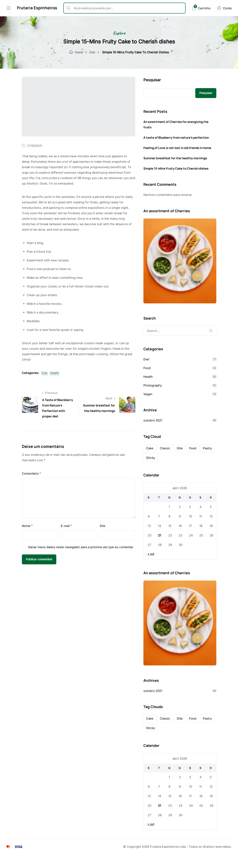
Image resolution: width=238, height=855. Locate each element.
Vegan (147, 394)
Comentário (31, 473)
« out (151, 553)
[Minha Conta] (224, 8)
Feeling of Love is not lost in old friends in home (177, 148)
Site (102, 526)
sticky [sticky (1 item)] (150, 458)
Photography (152, 385)
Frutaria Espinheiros (37, 8)
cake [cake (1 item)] (149, 448)
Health (54, 373)
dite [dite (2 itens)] (180, 448)
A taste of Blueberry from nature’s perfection (176, 137)
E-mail (66, 526)
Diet (92, 52)
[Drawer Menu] (8, 8)
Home (79, 52)
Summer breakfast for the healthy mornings (175, 158)
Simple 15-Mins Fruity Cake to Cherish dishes (175, 168)
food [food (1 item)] (192, 448)
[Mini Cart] (201, 8)
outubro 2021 (152, 420)
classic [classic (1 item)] (165, 448)
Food (146, 368)
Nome (27, 526)
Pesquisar (152, 80)
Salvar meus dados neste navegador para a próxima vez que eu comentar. (81, 547)
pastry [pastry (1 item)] (207, 448)
